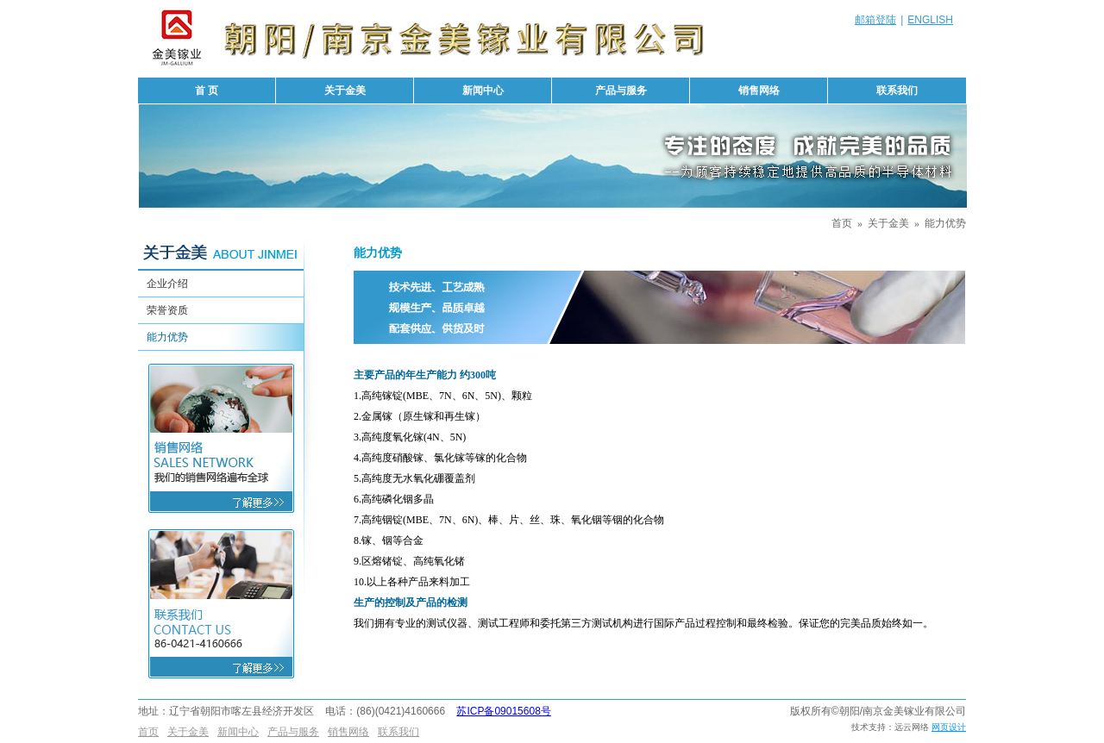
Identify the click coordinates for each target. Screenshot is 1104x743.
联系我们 (897, 90)
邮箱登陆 (875, 20)
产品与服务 (621, 90)
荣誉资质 (167, 310)
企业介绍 (167, 284)
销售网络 (759, 90)
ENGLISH (930, 20)
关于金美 (345, 90)
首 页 (206, 90)
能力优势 (945, 223)
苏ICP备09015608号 (503, 711)
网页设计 (949, 727)
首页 (841, 223)
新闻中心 (483, 90)
